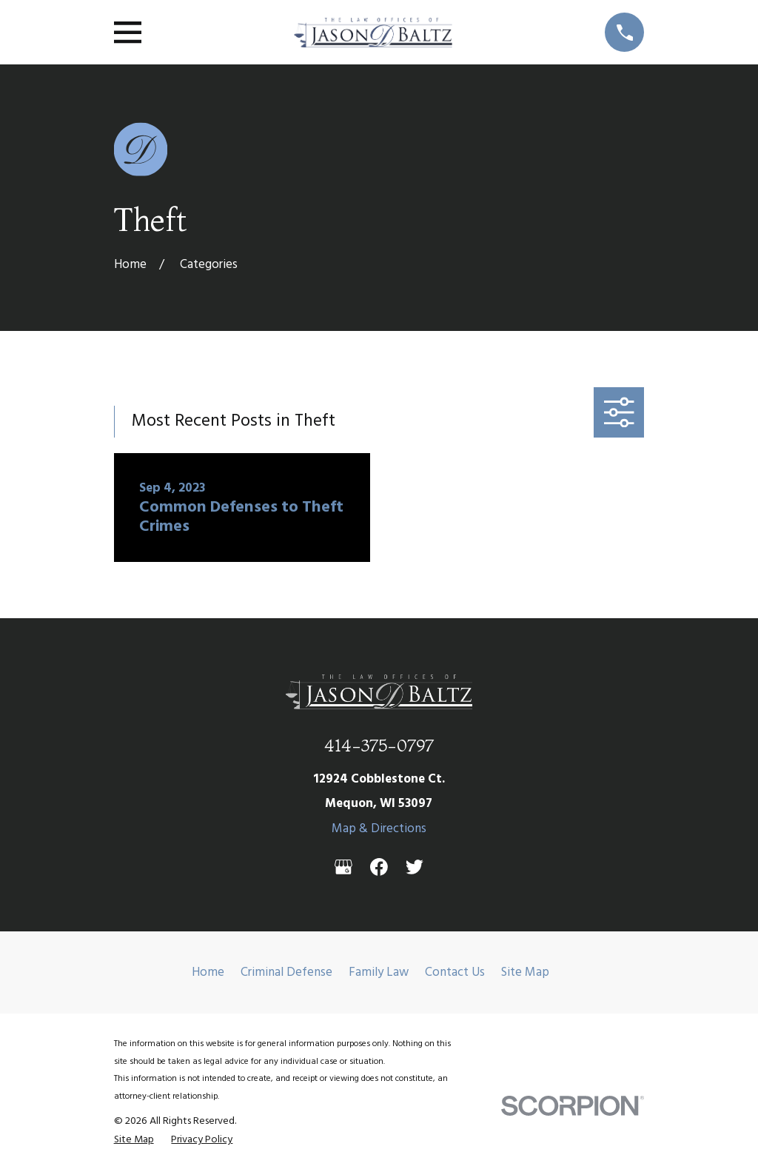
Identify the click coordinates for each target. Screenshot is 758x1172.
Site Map (525, 972)
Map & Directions (379, 829)
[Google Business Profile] (343, 867)
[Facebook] (379, 867)
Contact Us (455, 972)
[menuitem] (134, 1140)
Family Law (379, 972)
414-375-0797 (379, 745)
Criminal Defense (286, 972)
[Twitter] (414, 867)
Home (208, 972)
